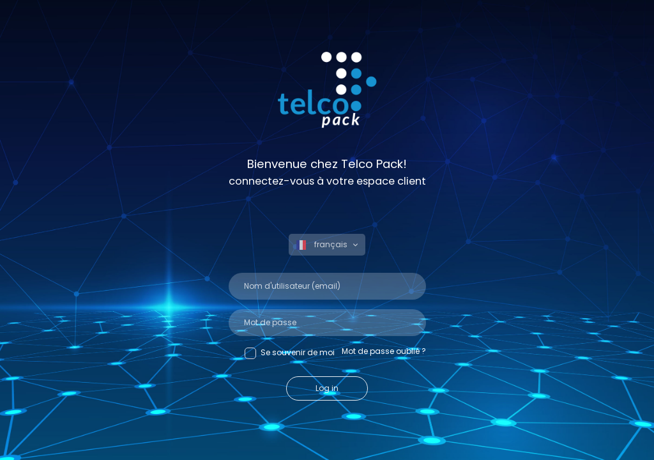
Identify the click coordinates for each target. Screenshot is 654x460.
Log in (327, 388)
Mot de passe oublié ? (384, 351)
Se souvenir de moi (290, 352)
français (322, 244)
